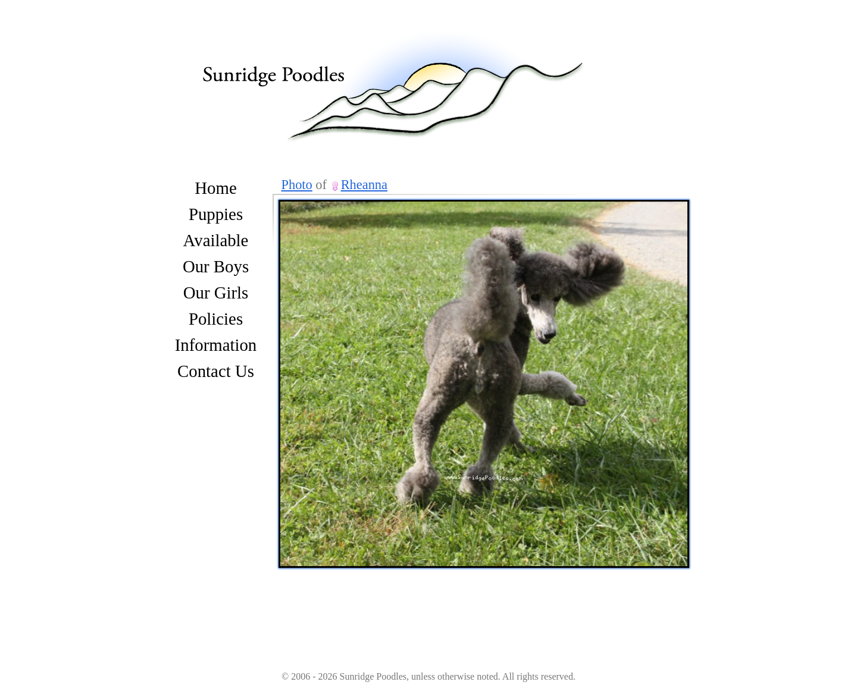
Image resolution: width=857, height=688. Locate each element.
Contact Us (215, 371)
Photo (297, 184)
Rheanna (364, 184)
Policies (216, 318)
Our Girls (216, 292)
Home (215, 187)
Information (216, 344)
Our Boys (216, 266)
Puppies (216, 214)
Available (216, 240)
